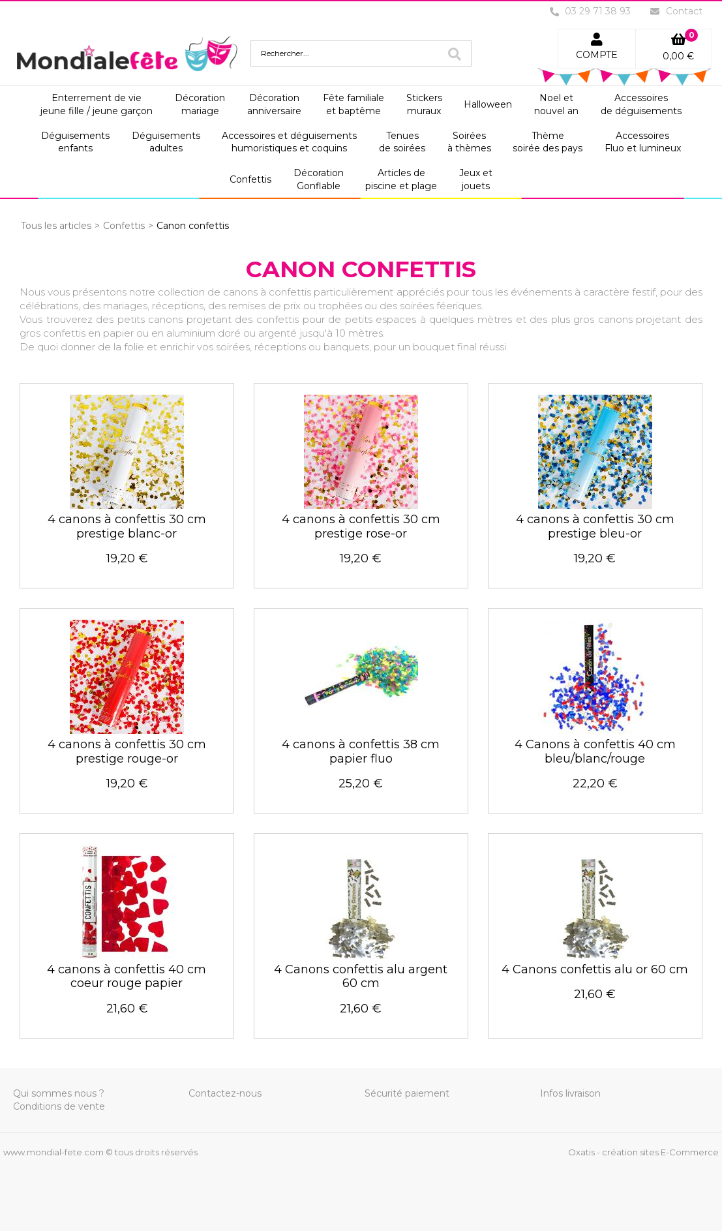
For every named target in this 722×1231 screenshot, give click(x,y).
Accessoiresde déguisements (641, 104)
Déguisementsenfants (75, 142)
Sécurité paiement (407, 1093)
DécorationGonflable (318, 179)
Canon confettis (193, 226)
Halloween (488, 104)
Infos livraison (570, 1093)
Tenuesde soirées (402, 142)
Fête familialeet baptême (353, 104)
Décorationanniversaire (274, 104)
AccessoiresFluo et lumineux (643, 142)
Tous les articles (56, 226)
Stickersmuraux (424, 104)
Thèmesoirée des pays (547, 142)
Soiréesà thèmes (469, 142)
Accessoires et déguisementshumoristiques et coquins (289, 142)
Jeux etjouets (475, 179)
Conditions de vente (59, 1106)
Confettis (250, 179)
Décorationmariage (200, 104)
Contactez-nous (225, 1093)
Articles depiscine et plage (401, 179)
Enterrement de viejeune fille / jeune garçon (96, 104)
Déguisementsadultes (166, 142)
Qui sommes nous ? (58, 1093)
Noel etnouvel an (556, 104)
